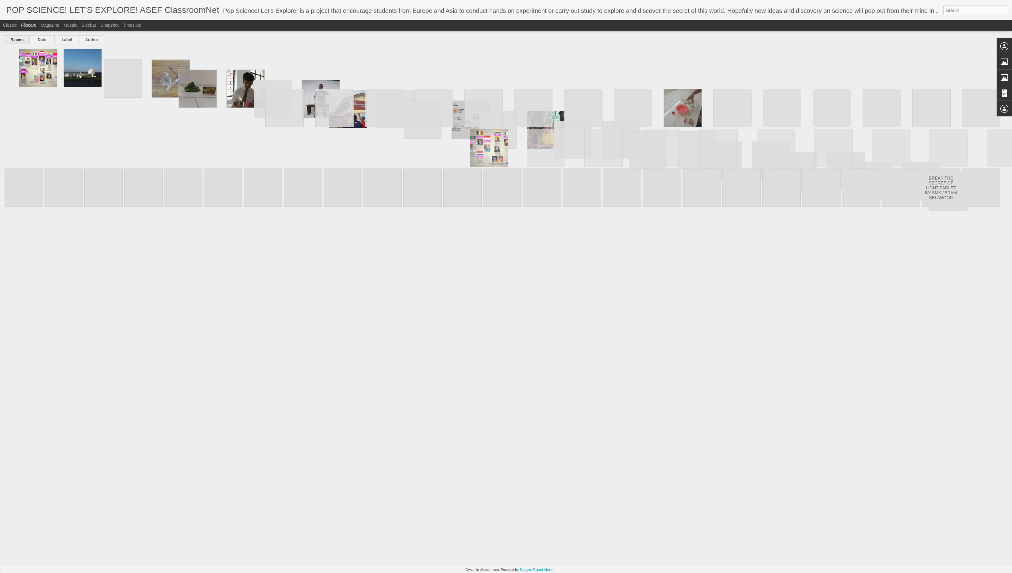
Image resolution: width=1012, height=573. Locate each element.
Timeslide (132, 25)
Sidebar (89, 25)
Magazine (50, 25)
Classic (10, 25)
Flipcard (29, 25)
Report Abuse (543, 569)
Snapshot (110, 25)
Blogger (525, 569)
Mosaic (70, 25)
